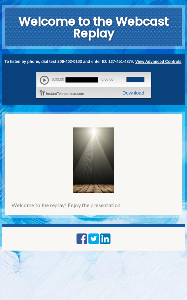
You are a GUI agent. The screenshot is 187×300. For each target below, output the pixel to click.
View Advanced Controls (158, 61)
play (44, 80)
